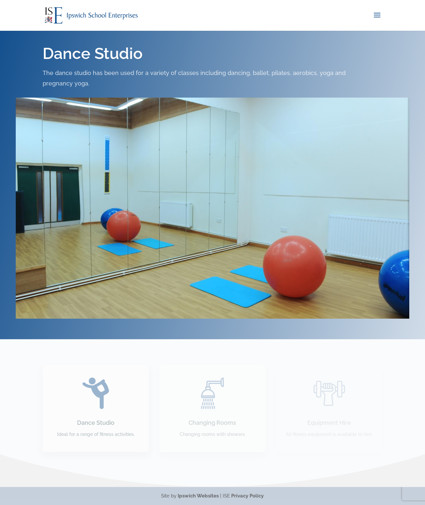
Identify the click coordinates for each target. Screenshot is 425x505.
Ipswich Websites (198, 496)
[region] (212, 208)
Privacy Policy (247, 496)
